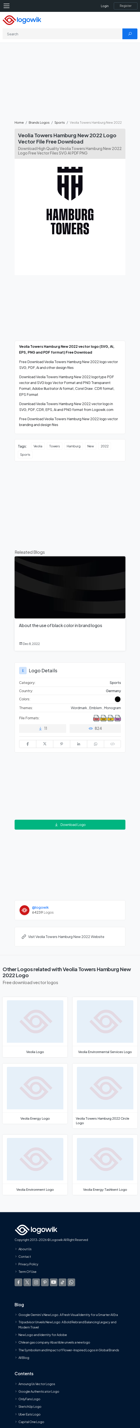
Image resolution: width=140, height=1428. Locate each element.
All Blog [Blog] (23, 1357)
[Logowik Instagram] (36, 1282)
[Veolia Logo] (35, 1027)
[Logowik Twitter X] (27, 1282)
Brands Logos (39, 122)
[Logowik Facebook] (18, 1282)
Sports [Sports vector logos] (25, 454)
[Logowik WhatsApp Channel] (71, 1282)
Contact (24, 1256)
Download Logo (70, 824)
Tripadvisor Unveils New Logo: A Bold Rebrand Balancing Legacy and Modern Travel (67, 1324)
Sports (60, 122)
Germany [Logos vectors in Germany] (113, 690)
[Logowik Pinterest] (45, 1282)
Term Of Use (27, 1272)
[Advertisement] (70, 84)
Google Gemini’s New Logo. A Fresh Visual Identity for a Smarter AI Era (68, 1315)
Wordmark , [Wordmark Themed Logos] (80, 707)
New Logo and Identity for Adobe (42, 1335)
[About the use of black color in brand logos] (70, 603)
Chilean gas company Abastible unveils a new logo (54, 1342)
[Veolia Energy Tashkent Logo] (105, 1165)
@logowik (40, 907)
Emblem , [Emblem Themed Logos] (96, 707)
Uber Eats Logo (29, 1414)
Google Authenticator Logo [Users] (38, 1392)
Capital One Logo (31, 1422)
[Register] (125, 5)
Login (105, 6)
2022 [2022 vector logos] (105, 446)
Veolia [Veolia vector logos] (37, 446)
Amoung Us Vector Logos (36, 1384)
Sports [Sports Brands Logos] (115, 682)
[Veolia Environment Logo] (35, 1165)
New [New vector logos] (90, 446)
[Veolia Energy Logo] (35, 1094)
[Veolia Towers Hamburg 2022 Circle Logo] (105, 1096)
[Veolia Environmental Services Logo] (105, 1027)
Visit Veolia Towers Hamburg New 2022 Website (62, 936)
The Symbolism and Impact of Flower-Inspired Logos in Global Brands (68, 1350)
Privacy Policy (28, 1264)
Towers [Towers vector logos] (54, 446)
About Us (25, 1249)
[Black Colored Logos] (117, 699)
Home (19, 122)
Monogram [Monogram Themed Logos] (112, 707)
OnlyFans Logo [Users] (29, 1399)
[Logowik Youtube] (54, 1282)
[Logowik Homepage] (22, 19)
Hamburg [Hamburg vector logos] (74, 446)
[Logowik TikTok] (62, 1282)
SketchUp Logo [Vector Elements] (29, 1407)
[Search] (63, 33)
